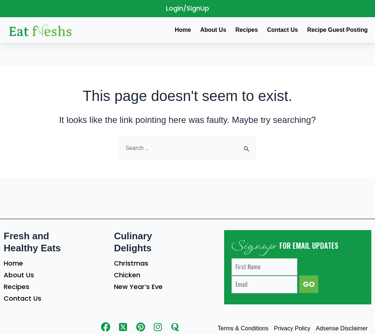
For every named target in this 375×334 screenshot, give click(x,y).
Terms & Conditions (243, 328)
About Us (19, 274)
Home (13, 263)
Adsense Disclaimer (342, 328)
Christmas (131, 263)
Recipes (16, 286)
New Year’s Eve (138, 286)
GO (309, 284)
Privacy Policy (292, 328)
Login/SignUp (187, 8)
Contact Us (22, 298)
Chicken (127, 274)
